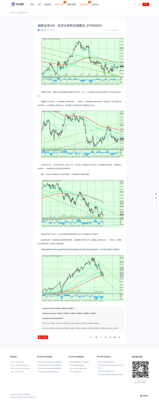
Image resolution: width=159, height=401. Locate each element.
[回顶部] (156, 207)
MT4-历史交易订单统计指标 (78, 368)
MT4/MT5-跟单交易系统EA (106, 362)
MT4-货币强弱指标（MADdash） (80, 362)
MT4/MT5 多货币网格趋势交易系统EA (50, 362)
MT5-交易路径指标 (75, 372)
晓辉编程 (27, 394)
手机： (13, 362)
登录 (145, 4)
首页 (32, 4)
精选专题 (48, 4)
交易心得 (95, 4)
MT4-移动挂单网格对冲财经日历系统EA (110, 374)
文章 (39, 4)
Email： (13, 365)
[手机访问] (156, 202)
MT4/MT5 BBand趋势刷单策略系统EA (50, 368)
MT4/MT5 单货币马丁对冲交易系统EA (50, 365)
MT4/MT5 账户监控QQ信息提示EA (49, 372)
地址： (13, 372)
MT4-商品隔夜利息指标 (77, 365)
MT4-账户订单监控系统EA (106, 371)
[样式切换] (156, 194)
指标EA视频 (71, 4)
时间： (13, 368)
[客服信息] (156, 198)
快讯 (23, 12)
